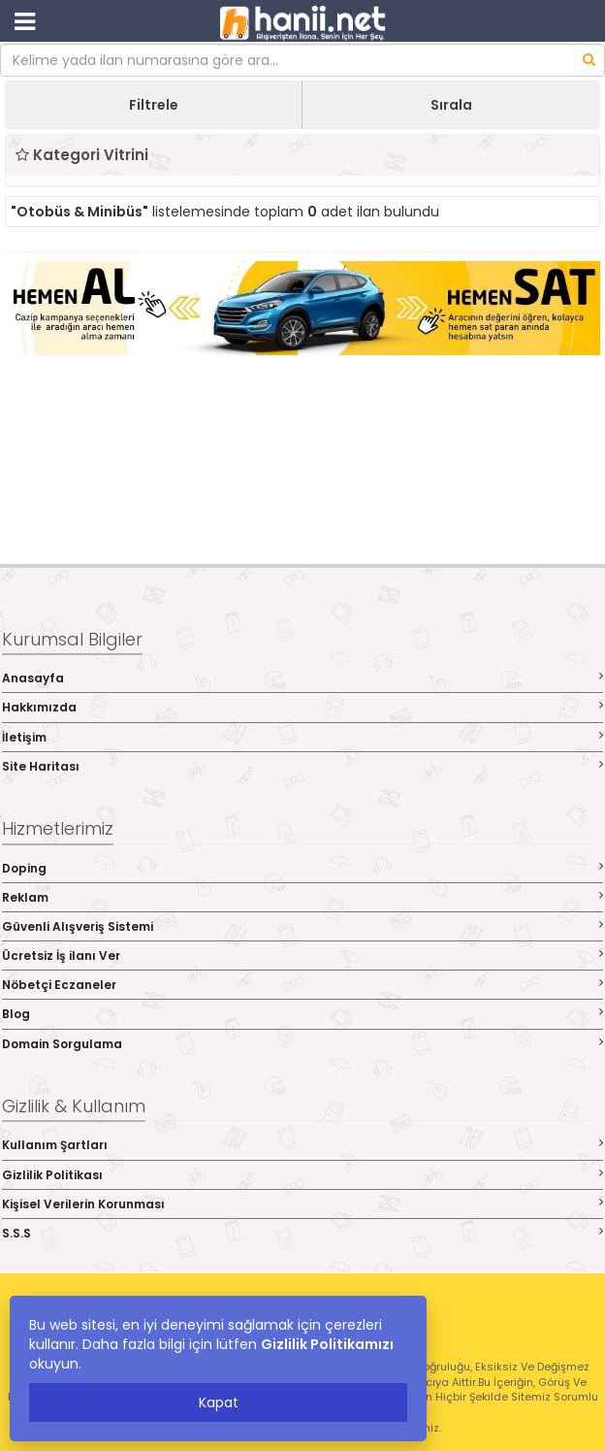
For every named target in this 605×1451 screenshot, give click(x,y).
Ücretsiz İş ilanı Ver (302, 955)
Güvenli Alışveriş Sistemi (302, 926)
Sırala (451, 105)
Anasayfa (302, 678)
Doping (302, 868)
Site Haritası (302, 766)
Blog (302, 1014)
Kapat (219, 1402)
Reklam (302, 897)
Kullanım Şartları (302, 1145)
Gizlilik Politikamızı (327, 1344)
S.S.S (302, 1233)
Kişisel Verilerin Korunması (302, 1204)
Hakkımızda (302, 707)
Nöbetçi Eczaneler (302, 984)
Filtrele (153, 105)
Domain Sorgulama (302, 1044)
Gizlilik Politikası (302, 1175)
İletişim (302, 737)
